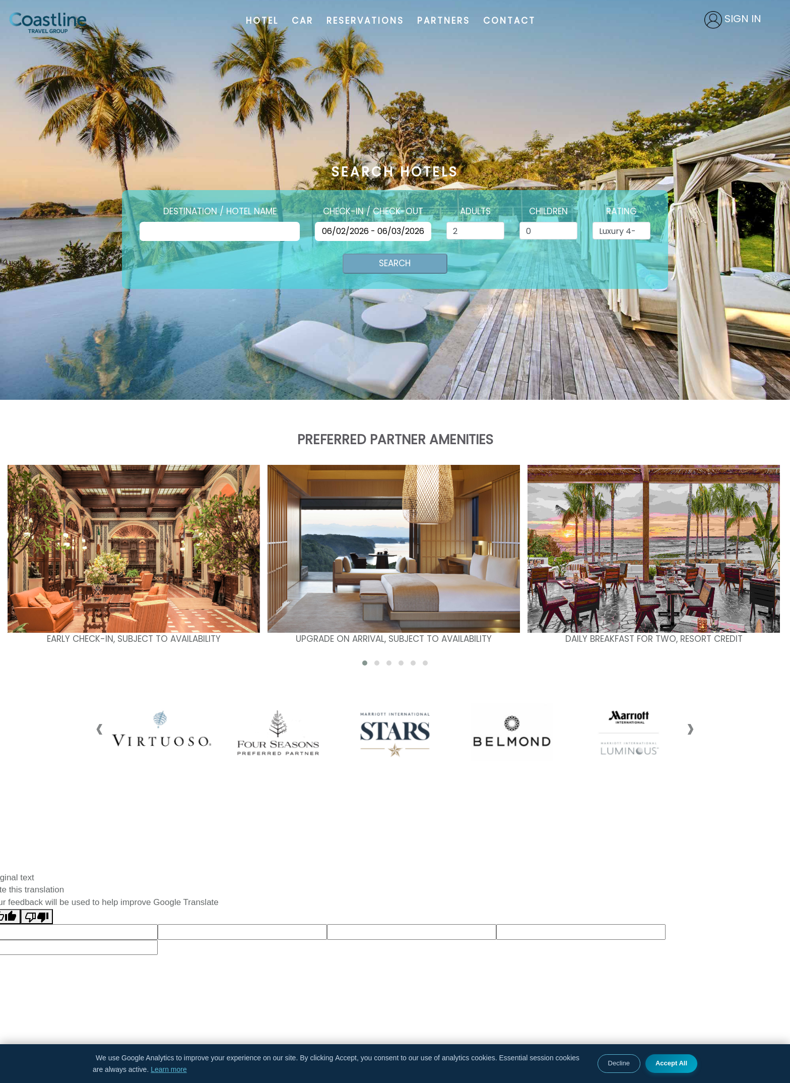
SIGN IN (743, 19)
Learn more (169, 1069)
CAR (302, 21)
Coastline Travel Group (48, 23)
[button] (365, 663)
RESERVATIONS (365, 21)
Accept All (671, 1063)
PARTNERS (443, 21)
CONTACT (509, 21)
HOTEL (262, 21)
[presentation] (99, 728)
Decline (619, 1063)
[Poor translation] (37, 917)
